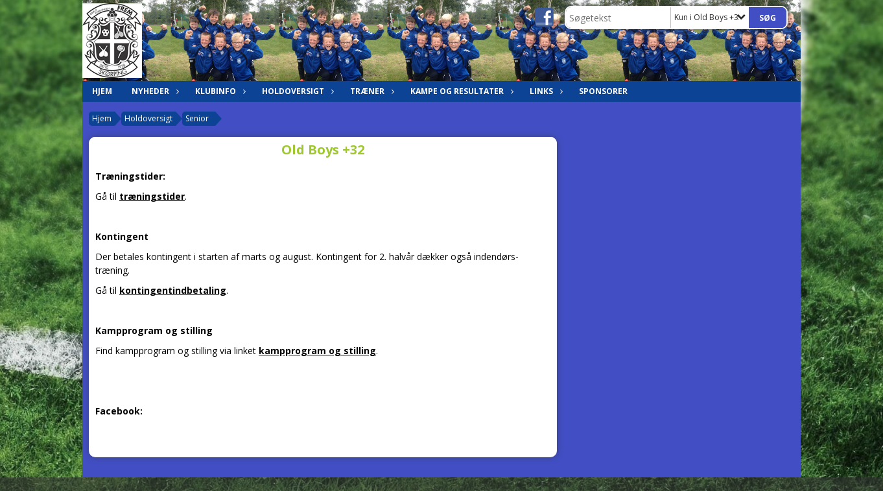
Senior (197, 118)
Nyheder (154, 91)
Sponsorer (603, 91)
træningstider (152, 196)
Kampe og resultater (460, 91)
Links (544, 91)
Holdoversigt (296, 91)
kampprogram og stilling (317, 350)
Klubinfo (218, 91)
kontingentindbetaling (172, 290)
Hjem (102, 91)
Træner (370, 91)
